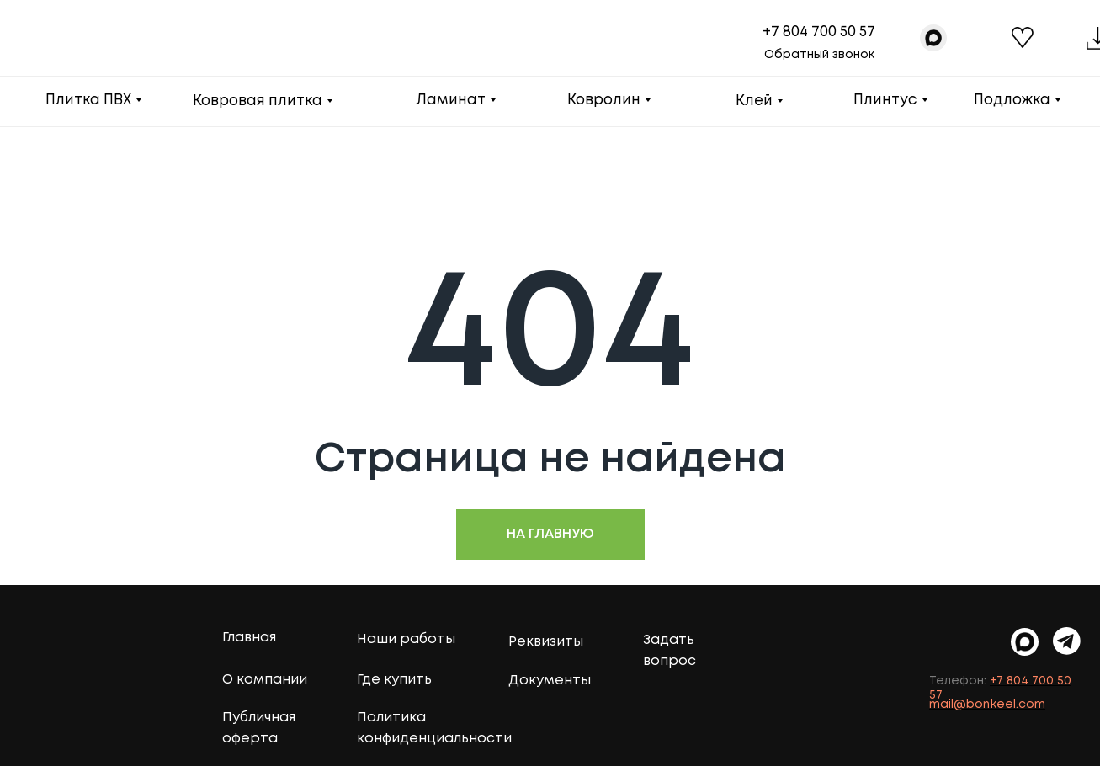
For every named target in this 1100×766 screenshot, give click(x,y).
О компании (264, 679)
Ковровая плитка (257, 101)
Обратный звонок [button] (819, 55)
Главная (249, 637)
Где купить (394, 679)
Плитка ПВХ (88, 100)
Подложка (1012, 100)
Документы (549, 680)
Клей (754, 101)
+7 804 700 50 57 (819, 32)
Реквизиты (545, 642)
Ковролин (603, 100)
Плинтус (885, 100)
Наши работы (406, 639)
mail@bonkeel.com (987, 705)
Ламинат (451, 100)
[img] (1067, 641)
